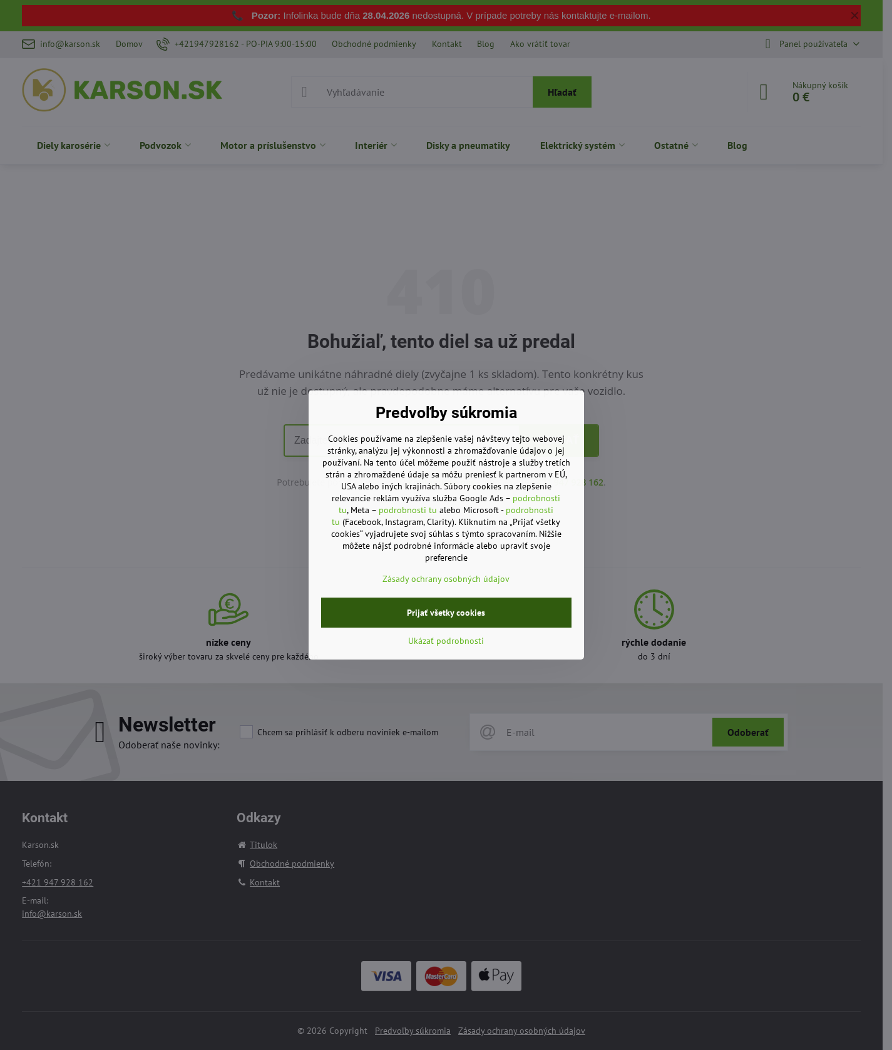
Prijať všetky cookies (446, 612)
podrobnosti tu (408, 510)
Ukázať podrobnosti (446, 640)
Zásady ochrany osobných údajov (446, 578)
